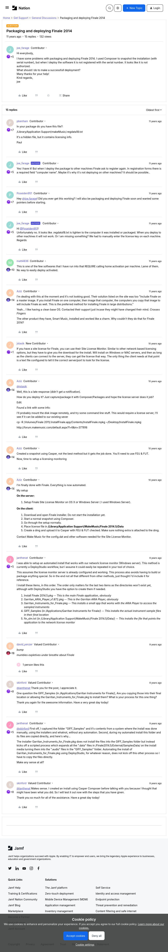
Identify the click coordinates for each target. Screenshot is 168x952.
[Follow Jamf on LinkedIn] (17, 868)
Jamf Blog (14, 905)
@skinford (23, 728)
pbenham (22, 121)
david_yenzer (24, 644)
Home (6, 17)
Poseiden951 (24, 193)
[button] (7, 8)
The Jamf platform (56, 887)
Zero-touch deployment (59, 893)
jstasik (20, 343)
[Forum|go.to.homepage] (21, 8)
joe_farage (23, 47)
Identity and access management (116, 893)
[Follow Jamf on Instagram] (31, 868)
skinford (22, 682)
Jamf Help (14, 887)
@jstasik (22, 386)
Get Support (21, 17)
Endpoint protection (107, 899)
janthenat (22, 557)
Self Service (103, 887)
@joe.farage (29, 198)
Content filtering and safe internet (116, 911)
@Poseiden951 (29, 228)
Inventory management (59, 911)
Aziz (19, 291)
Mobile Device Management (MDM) (66, 899)
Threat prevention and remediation (116, 905)
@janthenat (23, 687)
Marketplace (15, 911)
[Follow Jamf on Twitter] (10, 868)
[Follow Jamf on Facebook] (38, 868)
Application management (60, 905)
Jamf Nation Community (22, 899)
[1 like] (30, 665)
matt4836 (22, 261)
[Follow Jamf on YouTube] (24, 868)
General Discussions (44, 17)
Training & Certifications (22, 893)
